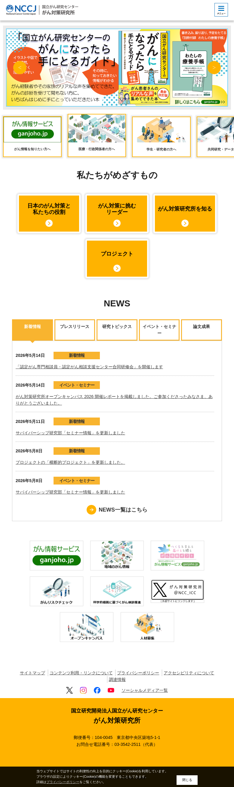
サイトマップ (32, 672)
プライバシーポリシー (138, 672)
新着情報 (32, 326)
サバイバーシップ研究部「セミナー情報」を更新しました (70, 432)
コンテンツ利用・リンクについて (81, 672)
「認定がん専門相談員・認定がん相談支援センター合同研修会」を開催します (89, 366)
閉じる (187, 780)
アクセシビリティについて (189, 672)
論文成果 (201, 326)
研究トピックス (117, 326)
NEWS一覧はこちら (123, 510)
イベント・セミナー (76, 385)
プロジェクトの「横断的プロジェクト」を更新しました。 (70, 462)
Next (214, 67)
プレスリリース (74, 326)
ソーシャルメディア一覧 (145, 690)
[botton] (221, 10)
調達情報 (117, 679)
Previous (19, 67)
